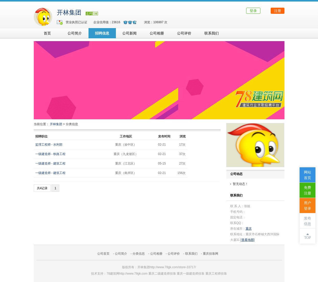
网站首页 (307, 175)
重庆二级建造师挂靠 (162, 273)
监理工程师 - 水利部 (49, 144)
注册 (277, 11)
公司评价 (184, 33)
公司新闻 (129, 33)
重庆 (249, 228)
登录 (253, 11)
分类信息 (139, 253)
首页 (47, 33)
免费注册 (307, 190)
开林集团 (69, 12)
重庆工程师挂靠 (216, 273)
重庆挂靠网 (210, 253)
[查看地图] (247, 240)
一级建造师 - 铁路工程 (50, 154)
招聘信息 (102, 33)
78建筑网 (112, 273)
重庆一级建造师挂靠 (190, 273)
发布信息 (307, 221)
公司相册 (157, 33)
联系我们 (211, 33)
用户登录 (307, 205)
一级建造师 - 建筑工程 (50, 163)
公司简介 (75, 33)
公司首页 (103, 253)
